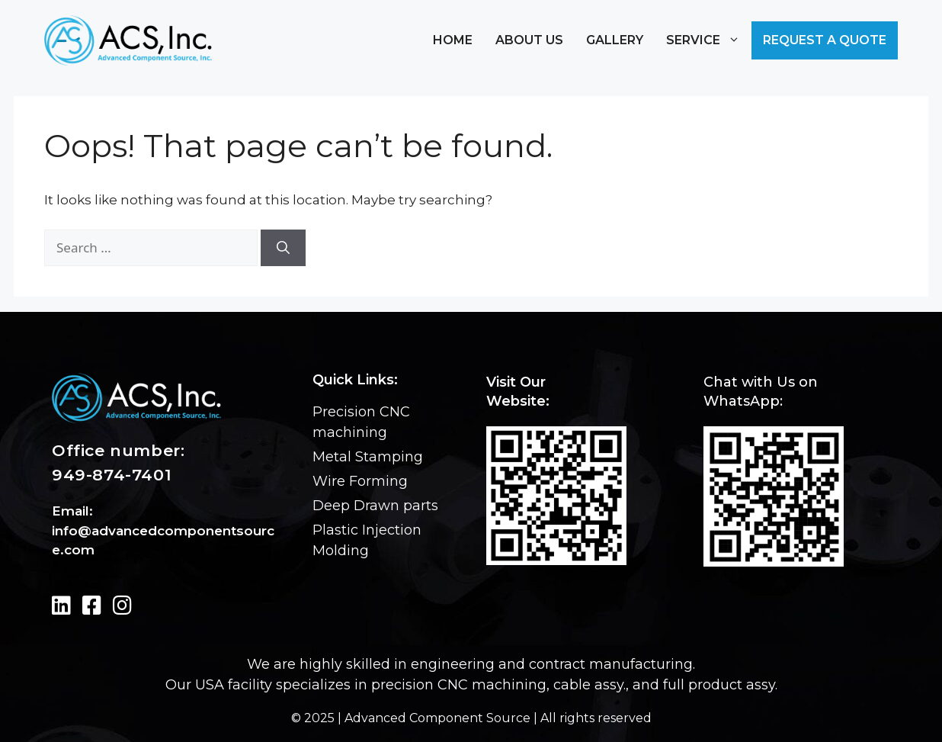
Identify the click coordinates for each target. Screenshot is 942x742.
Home (453, 40)
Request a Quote (824, 40)
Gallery (614, 40)
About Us (529, 40)
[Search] (283, 248)
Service (703, 40)
